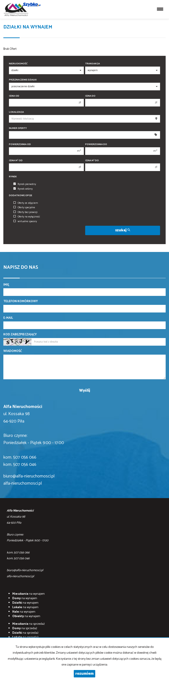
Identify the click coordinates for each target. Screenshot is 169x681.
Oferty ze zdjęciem (25, 203)
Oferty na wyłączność (26, 217)
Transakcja (92, 63)
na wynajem (28, 593)
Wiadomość (12, 351)
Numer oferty (18, 128)
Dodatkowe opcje (20, 195)
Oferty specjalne (24, 208)
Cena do (90, 96)
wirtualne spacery (25, 221)
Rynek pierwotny (24, 184)
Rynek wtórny (23, 189)
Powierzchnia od (20, 144)
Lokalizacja (16, 112)
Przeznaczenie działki (23, 80)
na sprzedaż (28, 624)
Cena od (14, 96)
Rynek (13, 176)
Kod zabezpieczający (20, 334)
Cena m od (16, 160)
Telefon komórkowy (20, 301)
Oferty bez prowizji (25, 212)
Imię (6, 285)
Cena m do (92, 160)
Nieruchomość (18, 63)
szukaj (122, 230)
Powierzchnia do (96, 144)
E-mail (8, 318)
